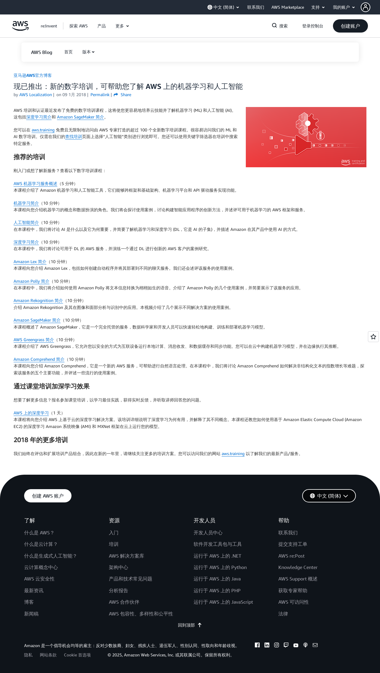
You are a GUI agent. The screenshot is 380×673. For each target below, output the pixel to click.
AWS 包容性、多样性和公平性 (141, 614)
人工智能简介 (26, 222)
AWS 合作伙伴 (124, 602)
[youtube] (295, 646)
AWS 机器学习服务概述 (35, 183)
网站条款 (48, 654)
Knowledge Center (298, 567)
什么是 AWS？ (39, 533)
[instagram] (276, 646)
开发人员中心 (208, 533)
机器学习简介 (26, 203)
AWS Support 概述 (298, 579)
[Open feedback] (373, 336)
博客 (29, 602)
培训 (114, 544)
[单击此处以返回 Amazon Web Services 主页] (20, 29)
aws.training (43, 129)
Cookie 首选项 (77, 654)
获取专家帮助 (292, 590)
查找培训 (73, 136)
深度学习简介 (39, 116)
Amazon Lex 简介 (30, 261)
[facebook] (257, 646)
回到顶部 (190, 624)
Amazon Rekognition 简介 (38, 300)
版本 (86, 51)
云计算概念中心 (41, 567)
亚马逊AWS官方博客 (33, 75)
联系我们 (288, 533)
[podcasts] (305, 646)
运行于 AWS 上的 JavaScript (223, 602)
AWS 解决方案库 (126, 556)
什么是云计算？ (41, 544)
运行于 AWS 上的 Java (217, 579)
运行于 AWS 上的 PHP (217, 590)
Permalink (99, 94)
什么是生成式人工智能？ (50, 556)
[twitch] (286, 646)
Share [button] (122, 94)
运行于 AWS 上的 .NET (217, 556)
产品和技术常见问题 (130, 579)
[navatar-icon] (365, 7)
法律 (283, 614)
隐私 (28, 654)
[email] (315, 646)
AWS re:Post (291, 556)
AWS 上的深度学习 (31, 412)
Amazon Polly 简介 (31, 281)
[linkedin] (266, 646)
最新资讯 (33, 590)
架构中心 (118, 567)
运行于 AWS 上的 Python (220, 567)
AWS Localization (35, 94)
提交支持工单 (292, 544)
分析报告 (118, 590)
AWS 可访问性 (293, 602)
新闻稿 (31, 614)
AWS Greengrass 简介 (34, 339)
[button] (370, 7)
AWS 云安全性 (39, 579)
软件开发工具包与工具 (218, 544)
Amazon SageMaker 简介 (80, 116)
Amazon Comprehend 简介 (39, 359)
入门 (114, 533)
